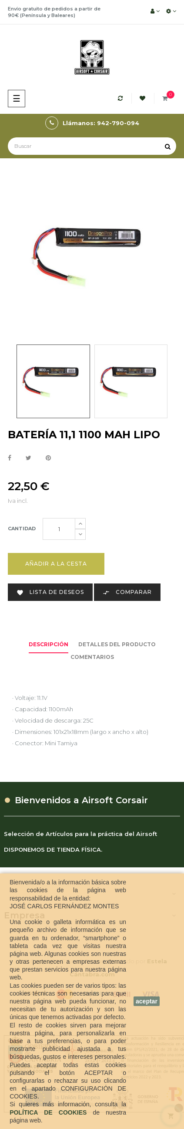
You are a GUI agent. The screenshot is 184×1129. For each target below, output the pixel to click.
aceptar (146, 1001)
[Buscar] (92, 146)
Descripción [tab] (48, 644)
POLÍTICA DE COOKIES (51, 1112)
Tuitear (28, 458)
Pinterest (48, 458)
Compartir (9, 458)
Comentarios (92, 657)
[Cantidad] (59, 529)
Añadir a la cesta (56, 563)
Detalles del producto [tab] (117, 644)
